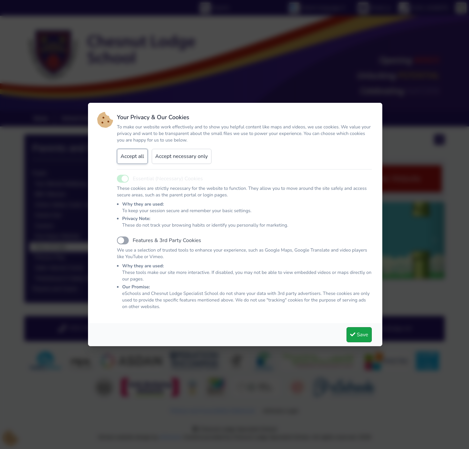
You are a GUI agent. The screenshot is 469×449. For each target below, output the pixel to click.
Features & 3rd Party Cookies (167, 240)
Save (359, 334)
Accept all (132, 156)
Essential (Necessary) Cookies (168, 178)
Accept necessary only (181, 156)
